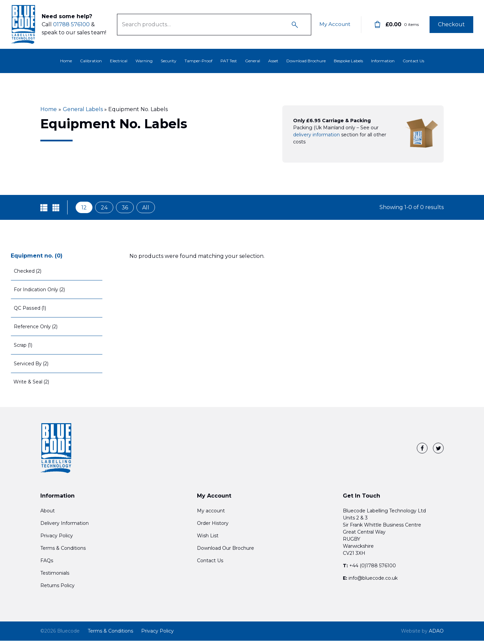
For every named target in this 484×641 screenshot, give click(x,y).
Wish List (207, 536)
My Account (334, 24)
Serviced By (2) (31, 364)
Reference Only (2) (36, 327)
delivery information (316, 135)
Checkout (451, 24)
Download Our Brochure (225, 548)
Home (66, 60)
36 (125, 207)
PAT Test (228, 60)
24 (104, 207)
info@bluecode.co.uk (373, 578)
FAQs (46, 561)
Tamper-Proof (198, 60)
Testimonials (54, 573)
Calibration (91, 60)
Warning (144, 60)
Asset (273, 60)
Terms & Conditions (63, 548)
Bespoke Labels (348, 60)
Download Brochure (306, 60)
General (252, 60)
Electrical (118, 60)
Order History (213, 523)
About (47, 511)
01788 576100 (71, 24)
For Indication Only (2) (39, 289)
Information (383, 60)
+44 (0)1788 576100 (372, 566)
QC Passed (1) (30, 308)
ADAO (422, 631)
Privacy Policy (56, 536)
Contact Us (413, 60)
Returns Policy (57, 586)
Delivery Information (64, 523)
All (145, 207)
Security (168, 60)
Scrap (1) (23, 345)
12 (84, 207)
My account (211, 511)
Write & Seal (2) (31, 382)
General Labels (83, 109)
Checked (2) (28, 271)
